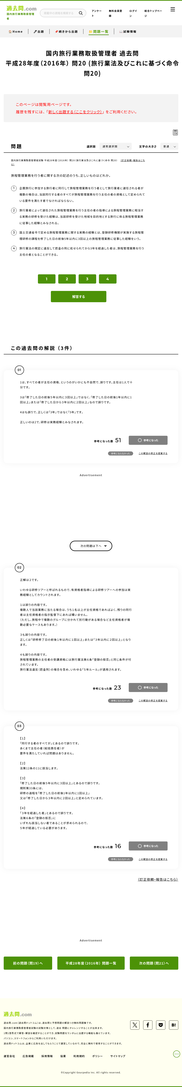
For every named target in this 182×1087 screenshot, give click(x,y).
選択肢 (91, 146)
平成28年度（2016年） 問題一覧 (91, 963)
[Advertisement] (91, 504)
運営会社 (9, 1056)
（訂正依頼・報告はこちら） (158, 879)
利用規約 (79, 1056)
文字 (148, 146)
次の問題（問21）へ (154, 963)
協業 (63, 1056)
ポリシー (97, 1056)
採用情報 (47, 1056)
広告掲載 (28, 1056)
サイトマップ (118, 1056)
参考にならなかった (120, 453)
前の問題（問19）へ (28, 963)
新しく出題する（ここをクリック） (75, 111)
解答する (78, 296)
